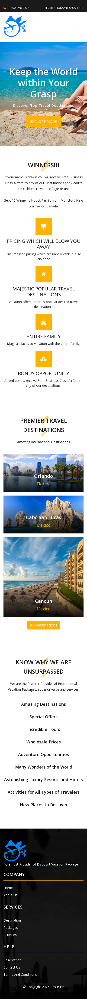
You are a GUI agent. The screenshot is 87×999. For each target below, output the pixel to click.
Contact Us (11, 967)
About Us (10, 895)
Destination (12, 920)
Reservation (12, 960)
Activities (10, 934)
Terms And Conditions (20, 974)
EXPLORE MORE (43, 121)
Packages (10, 927)
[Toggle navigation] (77, 27)
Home (8, 888)
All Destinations (43, 625)
